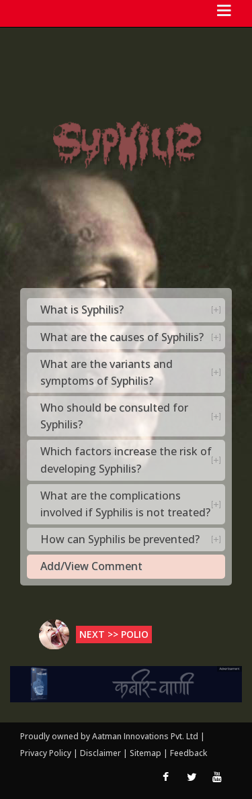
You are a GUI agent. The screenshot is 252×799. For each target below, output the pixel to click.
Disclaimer (100, 753)
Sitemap (146, 753)
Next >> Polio (114, 634)
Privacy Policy (46, 753)
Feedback (188, 753)
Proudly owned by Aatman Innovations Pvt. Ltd (109, 736)
